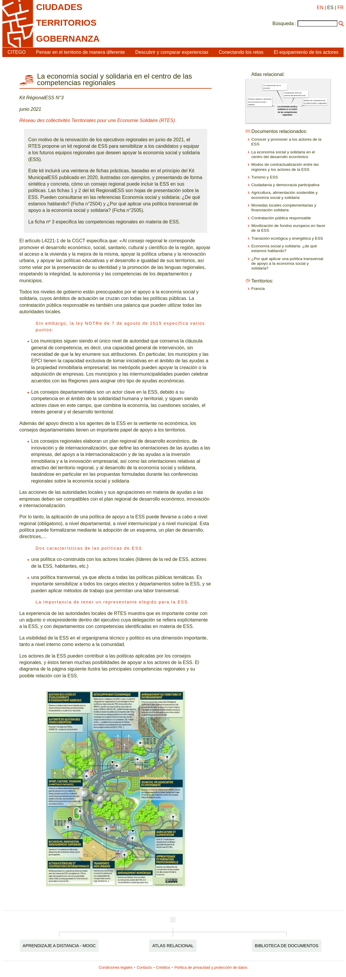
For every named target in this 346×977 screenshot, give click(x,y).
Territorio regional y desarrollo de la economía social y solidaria (259, 102)
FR (340, 7)
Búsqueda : (284, 23)
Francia (258, 288)
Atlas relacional (173, 945)
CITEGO (17, 52)
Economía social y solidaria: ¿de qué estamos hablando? (284, 248)
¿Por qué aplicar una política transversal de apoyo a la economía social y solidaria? (287, 264)
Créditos (163, 967)
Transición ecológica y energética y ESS (287, 238)
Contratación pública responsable (281, 218)
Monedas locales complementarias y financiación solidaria (283, 207)
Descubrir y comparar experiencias (171, 52)
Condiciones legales (116, 967)
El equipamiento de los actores (306, 52)
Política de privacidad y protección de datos (210, 967)
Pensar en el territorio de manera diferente (80, 52)
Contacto (144, 967)
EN (320, 7)
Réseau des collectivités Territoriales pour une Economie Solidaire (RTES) (97, 120)
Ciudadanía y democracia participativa (285, 185)
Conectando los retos (241, 52)
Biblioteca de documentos (287, 945)
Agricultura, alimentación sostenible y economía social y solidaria (284, 194)
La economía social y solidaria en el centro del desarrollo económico (283, 154)
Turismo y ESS (264, 177)
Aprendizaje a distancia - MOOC (59, 945)
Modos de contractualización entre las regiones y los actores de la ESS (285, 166)
